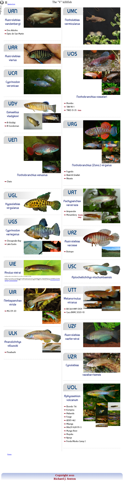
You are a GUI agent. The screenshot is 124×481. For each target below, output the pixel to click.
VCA (12, 73)
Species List (11, 4)
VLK (13, 333)
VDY (12, 104)
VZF (72, 326)
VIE (12, 264)
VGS (12, 222)
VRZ (72, 233)
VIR (12, 292)
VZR (72, 357)
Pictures (9, 454)
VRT (72, 192)
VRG (72, 124)
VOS (72, 54)
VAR (12, 48)
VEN (12, 140)
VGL (12, 195)
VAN (12, 11)
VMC (72, 11)
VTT (72, 290)
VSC (72, 266)
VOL (72, 387)
